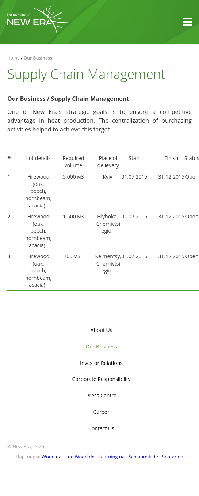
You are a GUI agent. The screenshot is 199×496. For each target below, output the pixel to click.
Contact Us (101, 428)
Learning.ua (112, 456)
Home (14, 58)
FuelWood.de (80, 456)
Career (101, 411)
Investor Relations (101, 362)
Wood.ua (51, 456)
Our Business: (39, 58)
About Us (101, 330)
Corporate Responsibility (101, 378)
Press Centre (101, 395)
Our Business (101, 346)
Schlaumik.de (143, 456)
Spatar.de (172, 456)
